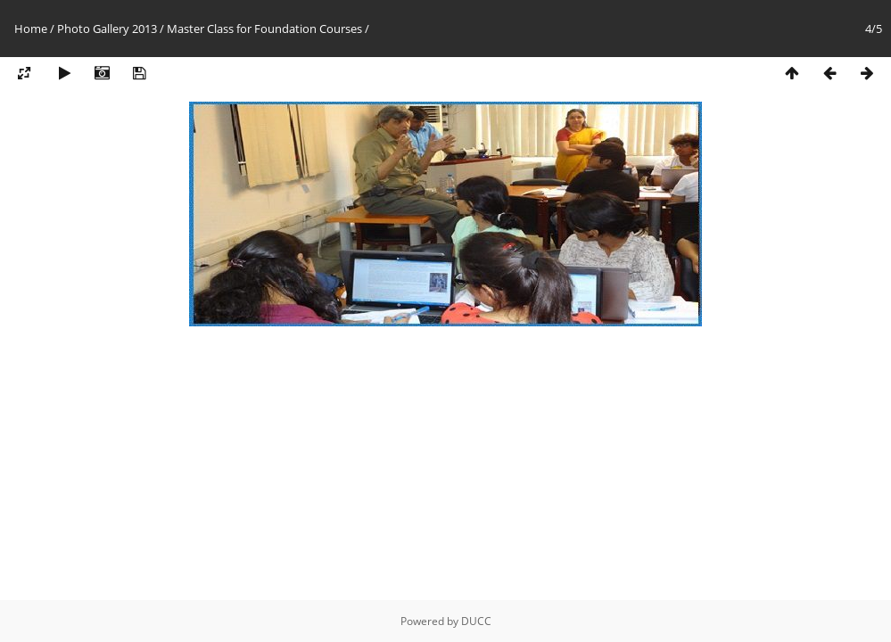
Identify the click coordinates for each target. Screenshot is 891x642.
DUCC (476, 621)
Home (30, 29)
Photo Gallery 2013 (107, 29)
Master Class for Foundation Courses (264, 29)
